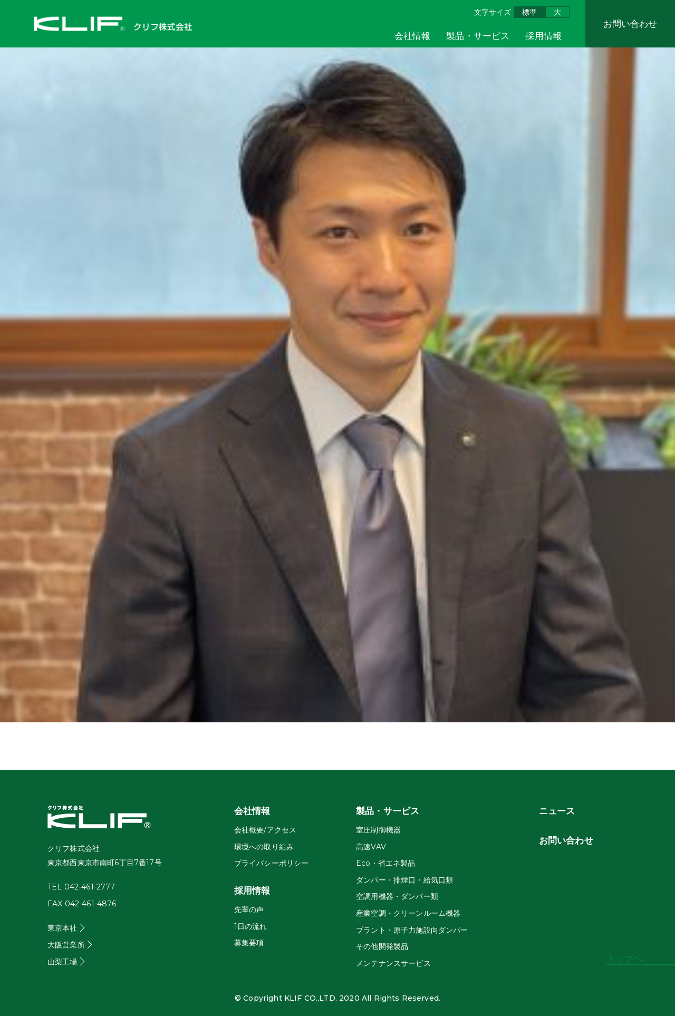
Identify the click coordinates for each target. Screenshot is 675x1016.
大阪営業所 (66, 945)
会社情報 (412, 36)
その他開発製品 (382, 946)
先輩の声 (249, 909)
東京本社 (62, 928)
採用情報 (543, 36)
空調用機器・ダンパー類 (397, 896)
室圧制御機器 (378, 830)
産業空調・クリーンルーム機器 (408, 913)
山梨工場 (62, 961)
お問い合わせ (630, 23)
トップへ (624, 959)
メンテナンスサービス (393, 963)
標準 (529, 12)
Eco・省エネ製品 (385, 863)
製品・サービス (477, 36)
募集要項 (249, 942)
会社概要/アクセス (265, 830)
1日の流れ (250, 926)
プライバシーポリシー (271, 863)
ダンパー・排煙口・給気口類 (404, 880)
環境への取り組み (264, 846)
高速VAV (371, 846)
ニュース (557, 811)
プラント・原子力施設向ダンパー (412, 930)
